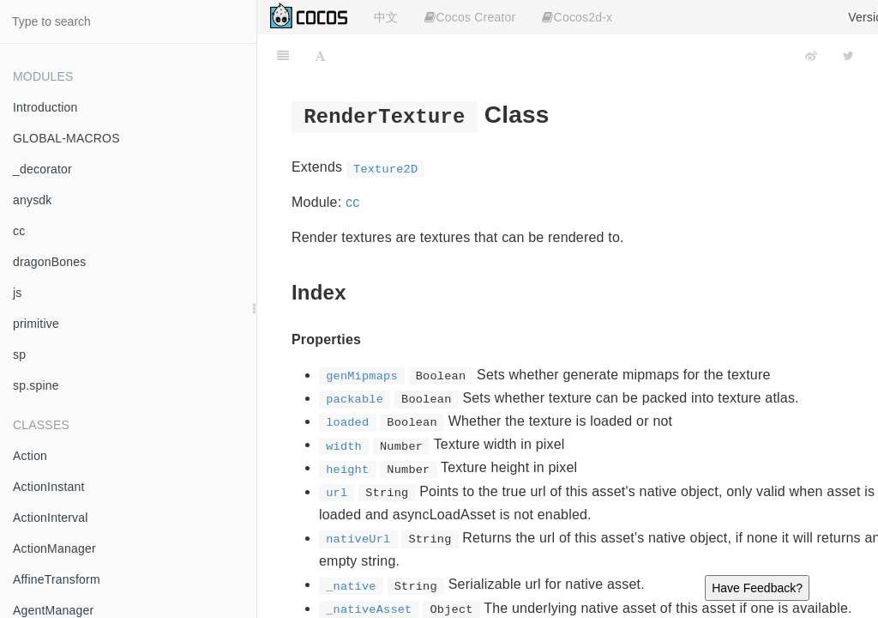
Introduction (45, 107)
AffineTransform (56, 579)
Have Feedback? (757, 588)
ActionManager (54, 548)
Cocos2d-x (577, 17)
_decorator (42, 169)
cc (19, 231)
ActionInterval (50, 517)
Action (30, 456)
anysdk (32, 200)
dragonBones (50, 262)
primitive (36, 323)
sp (19, 354)
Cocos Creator (469, 17)
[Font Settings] (320, 55)
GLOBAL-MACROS (66, 138)
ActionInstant (49, 487)
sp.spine (36, 385)
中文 (386, 17)
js (17, 293)
